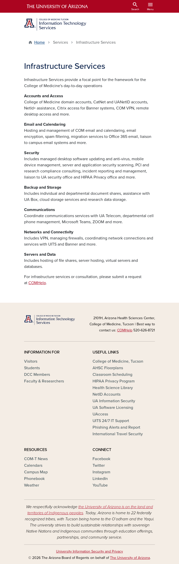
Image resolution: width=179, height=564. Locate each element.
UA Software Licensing (113, 407)
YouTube (100, 485)
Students (32, 367)
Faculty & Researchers (44, 381)
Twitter (99, 465)
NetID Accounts (106, 394)
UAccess (100, 414)
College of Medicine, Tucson (118, 361)
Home (39, 42)
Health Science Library (113, 387)
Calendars (33, 465)
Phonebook (34, 478)
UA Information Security (114, 401)
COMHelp (37, 282)
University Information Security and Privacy (89, 551)
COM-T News (36, 458)
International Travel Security (118, 434)
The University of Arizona (130, 558)
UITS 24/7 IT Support (111, 420)
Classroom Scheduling (112, 374)
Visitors (30, 361)
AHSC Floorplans (108, 367)
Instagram (101, 472)
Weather (31, 485)
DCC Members (37, 374)
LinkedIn (100, 478)
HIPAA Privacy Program (114, 381)
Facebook (101, 458)
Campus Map (36, 472)
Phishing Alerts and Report (116, 427)
